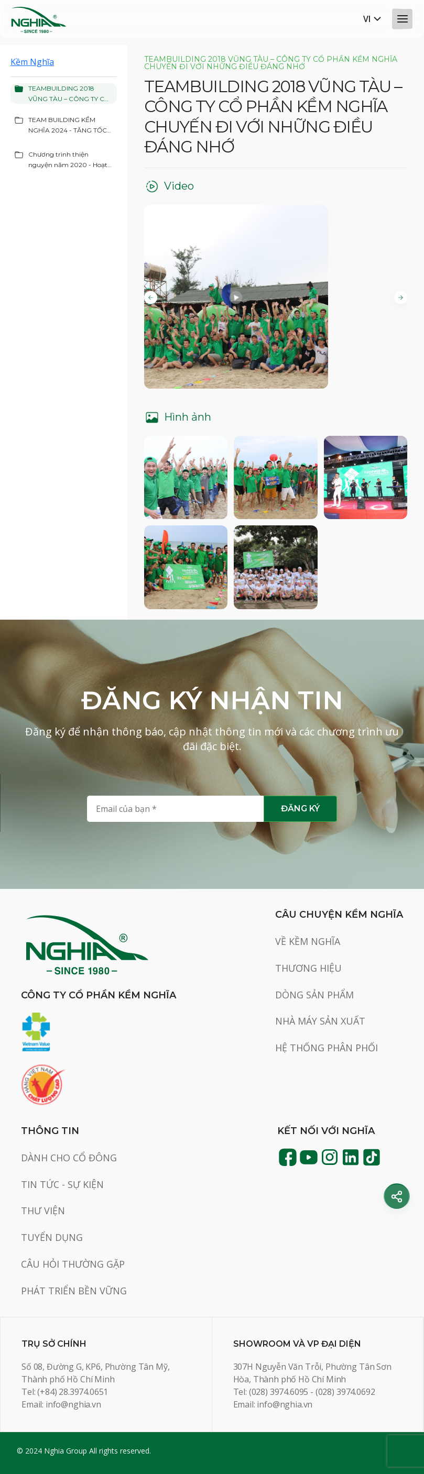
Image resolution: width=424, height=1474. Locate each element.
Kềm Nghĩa (32, 62)
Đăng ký (300, 808)
